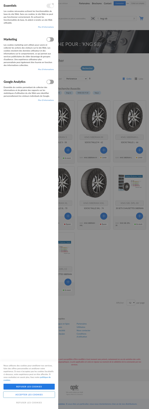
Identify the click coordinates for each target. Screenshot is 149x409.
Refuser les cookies (29, 386)
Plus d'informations (46, 27)
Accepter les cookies (29, 394)
